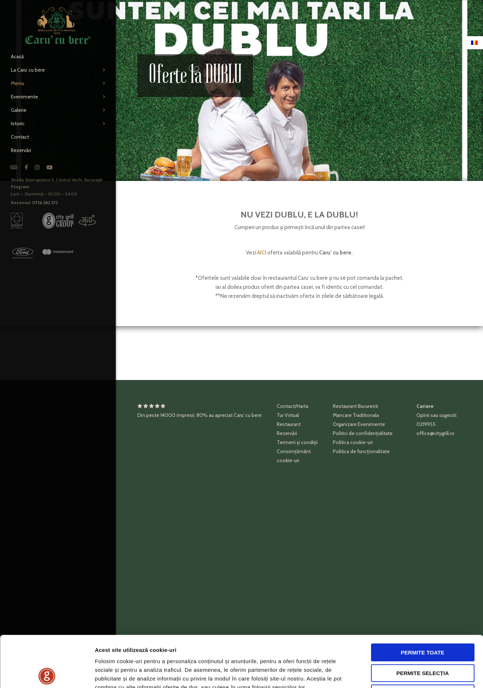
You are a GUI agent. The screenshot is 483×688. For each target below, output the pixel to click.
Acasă (17, 56)
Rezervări (21, 150)
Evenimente (24, 96)
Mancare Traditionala (356, 415)
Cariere (424, 406)
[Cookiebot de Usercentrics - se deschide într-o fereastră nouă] (47, 673)
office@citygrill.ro (435, 433)
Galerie (18, 110)
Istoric (18, 123)
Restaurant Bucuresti (355, 406)
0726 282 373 (45, 202)
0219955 (426, 424)
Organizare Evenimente (359, 424)
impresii (185, 415)
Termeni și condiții (297, 442)
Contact (20, 137)
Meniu (17, 83)
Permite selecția (422, 622)
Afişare (361, 674)
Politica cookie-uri (353, 442)
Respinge (422, 642)
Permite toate (422, 601)
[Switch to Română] (474, 42)
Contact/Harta (292, 406)
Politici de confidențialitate (363, 433)
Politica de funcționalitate (361, 451)
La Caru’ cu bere (28, 70)
